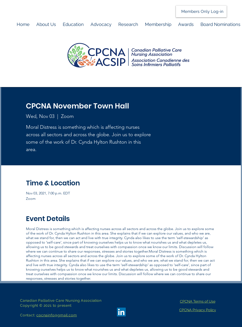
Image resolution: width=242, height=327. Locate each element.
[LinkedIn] (121, 312)
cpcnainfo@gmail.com (56, 315)
